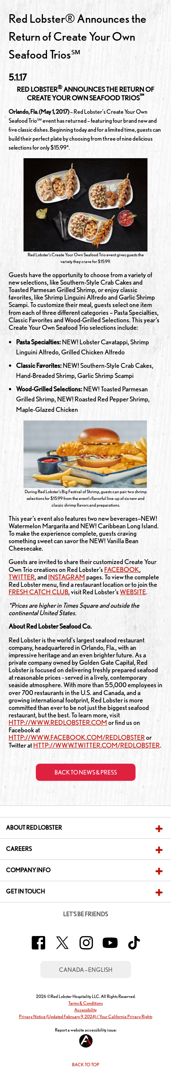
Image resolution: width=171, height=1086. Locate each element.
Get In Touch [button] (25, 891)
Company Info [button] (28, 870)
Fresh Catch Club (38, 592)
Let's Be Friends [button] (85, 914)
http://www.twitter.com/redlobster (96, 745)
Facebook (121, 569)
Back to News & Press (86, 772)
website (133, 592)
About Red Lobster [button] (34, 827)
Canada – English (85, 969)
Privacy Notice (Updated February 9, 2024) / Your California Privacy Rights (85, 1016)
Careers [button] (19, 848)
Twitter (22, 577)
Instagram (66, 577)
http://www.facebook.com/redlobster (77, 737)
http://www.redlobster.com (58, 722)
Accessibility (85, 1010)
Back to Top (85, 1064)
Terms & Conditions (85, 1003)
